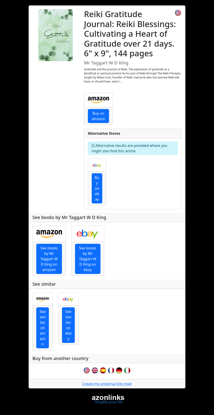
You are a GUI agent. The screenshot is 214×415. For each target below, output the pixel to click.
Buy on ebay (97, 188)
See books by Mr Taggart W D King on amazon (49, 259)
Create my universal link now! (107, 383)
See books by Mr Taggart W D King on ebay (87, 259)
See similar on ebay (68, 325)
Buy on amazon (98, 116)
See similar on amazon (43, 328)
